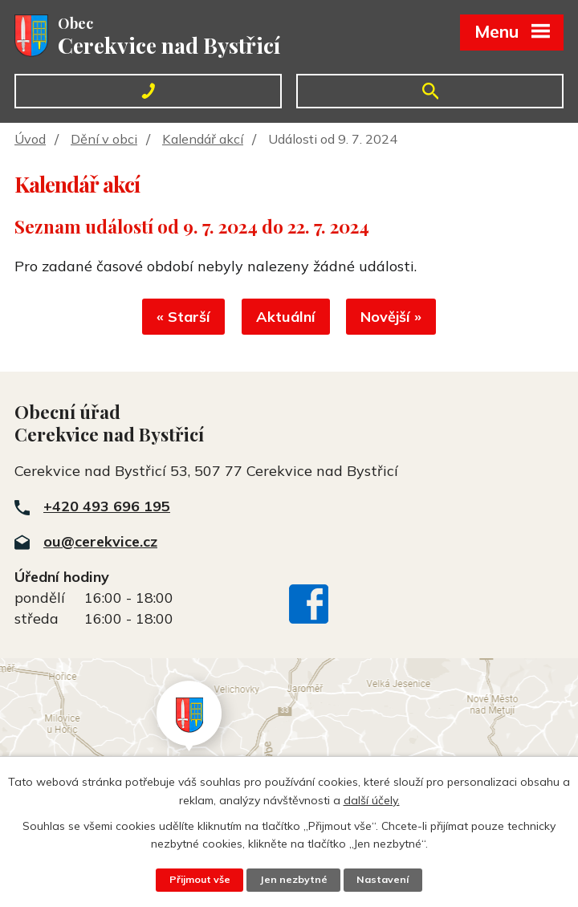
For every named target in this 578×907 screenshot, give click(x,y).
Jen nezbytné (293, 879)
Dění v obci (104, 139)
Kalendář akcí (202, 139)
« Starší (182, 318)
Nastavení (383, 879)
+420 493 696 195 (106, 507)
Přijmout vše (199, 879)
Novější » (393, 318)
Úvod (30, 139)
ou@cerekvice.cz (100, 542)
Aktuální (285, 318)
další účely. (372, 799)
